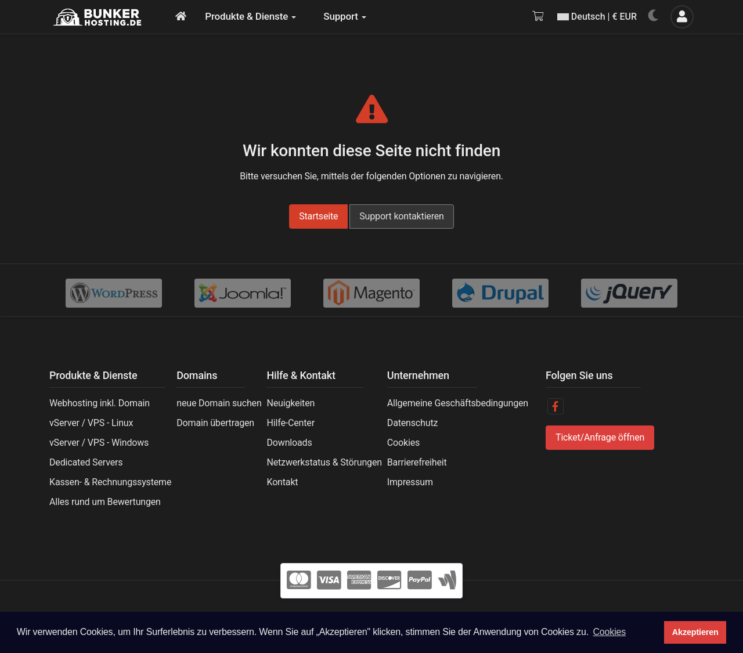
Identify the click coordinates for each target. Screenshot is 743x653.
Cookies (403, 442)
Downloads (289, 442)
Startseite (318, 216)
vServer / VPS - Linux (91, 422)
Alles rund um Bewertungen (105, 501)
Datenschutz (412, 422)
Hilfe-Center (290, 422)
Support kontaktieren (401, 216)
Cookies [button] (609, 632)
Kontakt (282, 482)
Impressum (410, 482)
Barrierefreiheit (417, 462)
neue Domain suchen (218, 403)
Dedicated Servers (85, 462)
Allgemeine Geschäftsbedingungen (457, 403)
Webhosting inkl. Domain (99, 403)
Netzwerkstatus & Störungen (323, 462)
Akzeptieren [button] (695, 632)
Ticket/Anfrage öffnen (600, 437)
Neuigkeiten (290, 403)
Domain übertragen (215, 422)
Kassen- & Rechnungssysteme (110, 482)
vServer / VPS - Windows (99, 442)
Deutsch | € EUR (597, 16)
